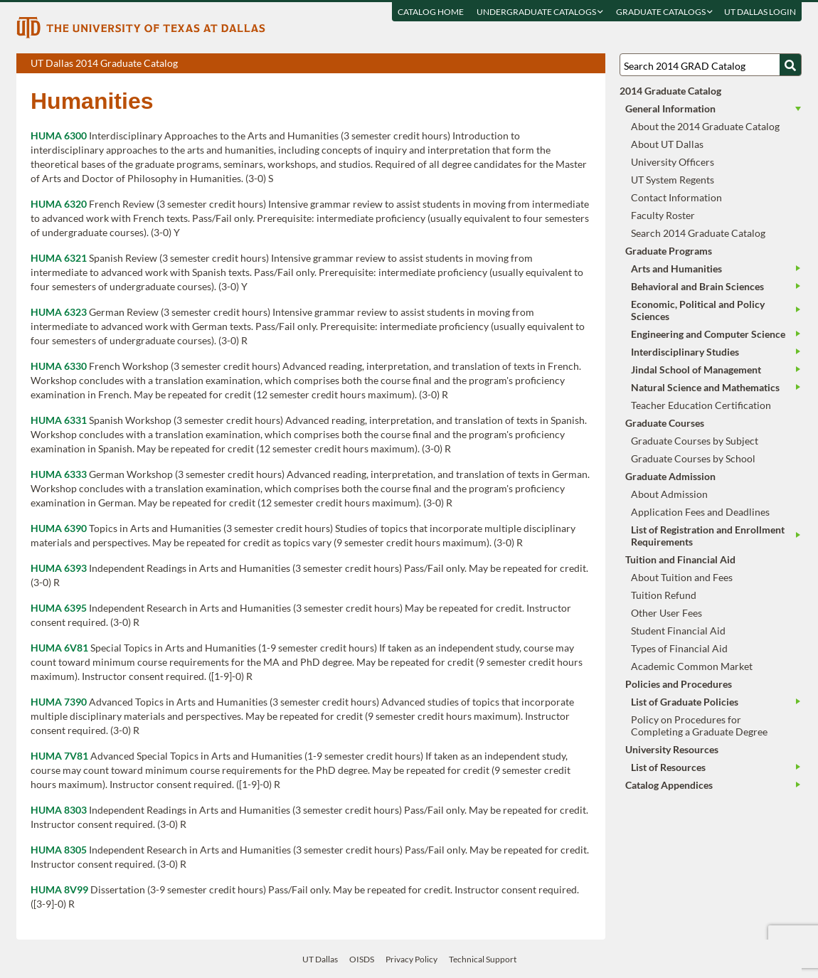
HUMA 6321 (59, 258)
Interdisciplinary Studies (685, 352)
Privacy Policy (411, 959)
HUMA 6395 (59, 608)
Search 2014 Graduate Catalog (698, 233)
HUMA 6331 (59, 420)
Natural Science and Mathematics (705, 387)
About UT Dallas (667, 144)
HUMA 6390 (59, 528)
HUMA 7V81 (59, 756)
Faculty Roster (663, 215)
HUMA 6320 (59, 204)
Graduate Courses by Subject (694, 441)
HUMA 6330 (59, 366)
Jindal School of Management (696, 369)
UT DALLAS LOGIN (760, 11)
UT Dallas (320, 959)
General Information (670, 108)
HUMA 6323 (59, 312)
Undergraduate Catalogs (540, 11)
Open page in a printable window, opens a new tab (576, 64)
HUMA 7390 (59, 702)
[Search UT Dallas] (711, 64)
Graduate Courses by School (693, 458)
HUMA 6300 (59, 135)
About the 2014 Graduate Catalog (705, 126)
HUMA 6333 (59, 474)
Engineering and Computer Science (708, 334)
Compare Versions (592, 64)
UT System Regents (672, 180)
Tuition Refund (663, 595)
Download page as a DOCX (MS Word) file (559, 64)
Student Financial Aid (678, 630)
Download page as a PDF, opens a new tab (543, 64)
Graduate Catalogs (664, 11)
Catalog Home (431, 11)
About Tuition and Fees (682, 577)
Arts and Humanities (676, 268)
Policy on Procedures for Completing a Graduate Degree (699, 725)
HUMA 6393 (59, 568)
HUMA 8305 (59, 850)
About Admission (669, 494)
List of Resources (668, 767)
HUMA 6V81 (59, 648)
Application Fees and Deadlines (700, 512)
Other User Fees (666, 613)
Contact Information (676, 197)
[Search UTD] (790, 64)
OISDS (361, 959)
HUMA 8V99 (59, 889)
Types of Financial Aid (679, 648)
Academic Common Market (692, 666)
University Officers (672, 162)
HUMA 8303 (59, 810)
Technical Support (482, 959)
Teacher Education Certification (701, 405)
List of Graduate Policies (684, 702)
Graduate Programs (668, 251)
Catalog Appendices (669, 785)
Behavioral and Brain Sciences (697, 286)
